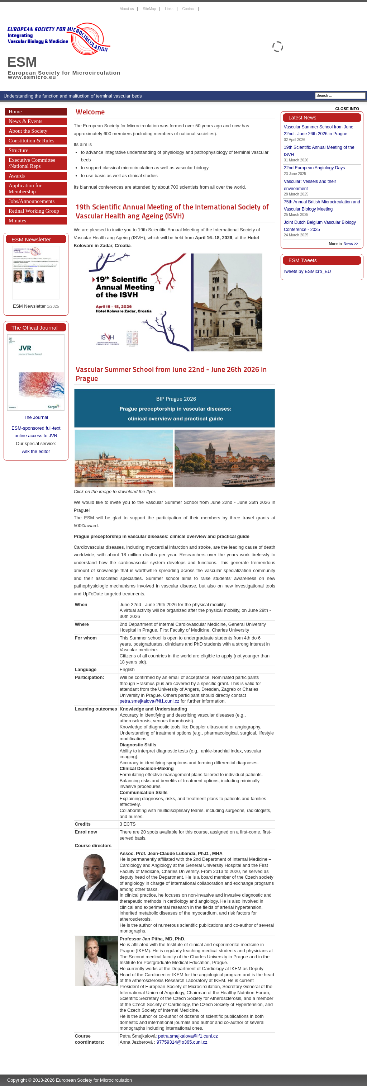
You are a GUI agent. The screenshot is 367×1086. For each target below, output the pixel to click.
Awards (17, 176)
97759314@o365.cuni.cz (182, 1042)
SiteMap (149, 9)
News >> (351, 244)
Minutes (17, 220)
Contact (188, 9)
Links (169, 9)
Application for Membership (25, 188)
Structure (18, 150)
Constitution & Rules (31, 140)
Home (15, 111)
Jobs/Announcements (31, 201)
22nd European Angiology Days (314, 167)
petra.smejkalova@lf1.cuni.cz (150, 701)
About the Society (28, 131)
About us (127, 9)
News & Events (25, 121)
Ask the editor (36, 451)
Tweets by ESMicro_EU (307, 271)
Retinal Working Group (34, 211)
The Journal (36, 417)
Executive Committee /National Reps (32, 163)
